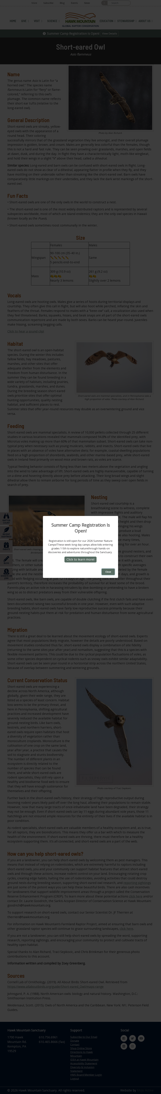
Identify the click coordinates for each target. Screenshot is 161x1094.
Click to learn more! (80, 559)
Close (108, 571)
